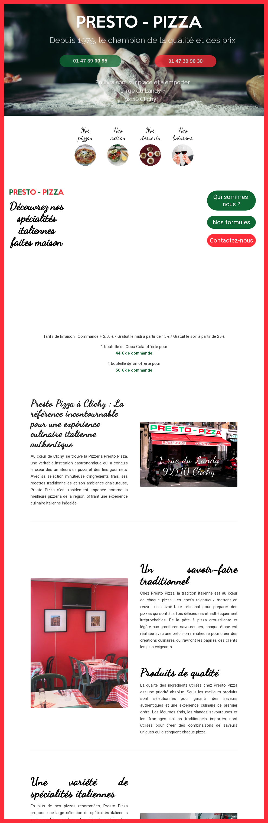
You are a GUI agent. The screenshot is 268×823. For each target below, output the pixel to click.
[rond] (85, 155)
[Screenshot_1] (150, 155)
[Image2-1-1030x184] (36, 192)
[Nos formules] (231, 222)
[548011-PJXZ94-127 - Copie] (183, 155)
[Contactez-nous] (231, 240)
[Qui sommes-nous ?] (231, 201)
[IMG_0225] (118, 155)
